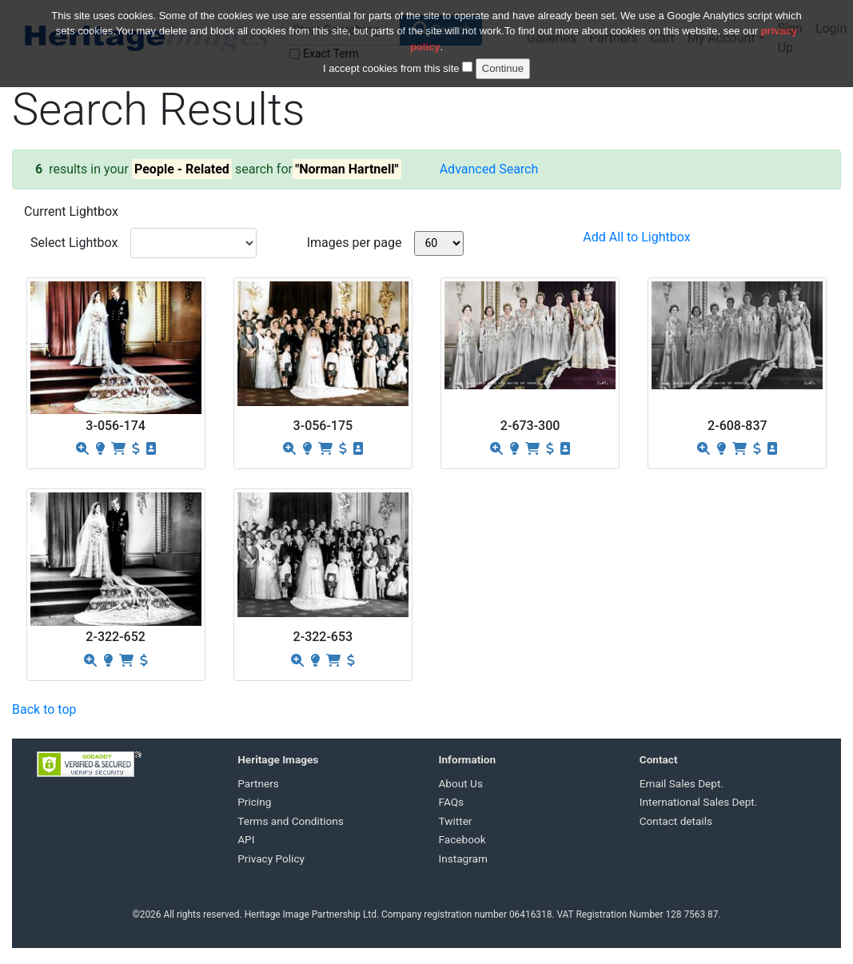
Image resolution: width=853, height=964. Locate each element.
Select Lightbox (74, 242)
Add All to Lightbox (636, 237)
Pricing (254, 801)
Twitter (455, 821)
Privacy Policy (271, 858)
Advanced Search (489, 169)
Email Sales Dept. (681, 783)
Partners (258, 783)
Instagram (463, 858)
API (245, 839)
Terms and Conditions (290, 821)
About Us (461, 783)
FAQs (451, 801)
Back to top (44, 709)
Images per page (354, 242)
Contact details (676, 821)
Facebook (462, 839)
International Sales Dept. (699, 801)
